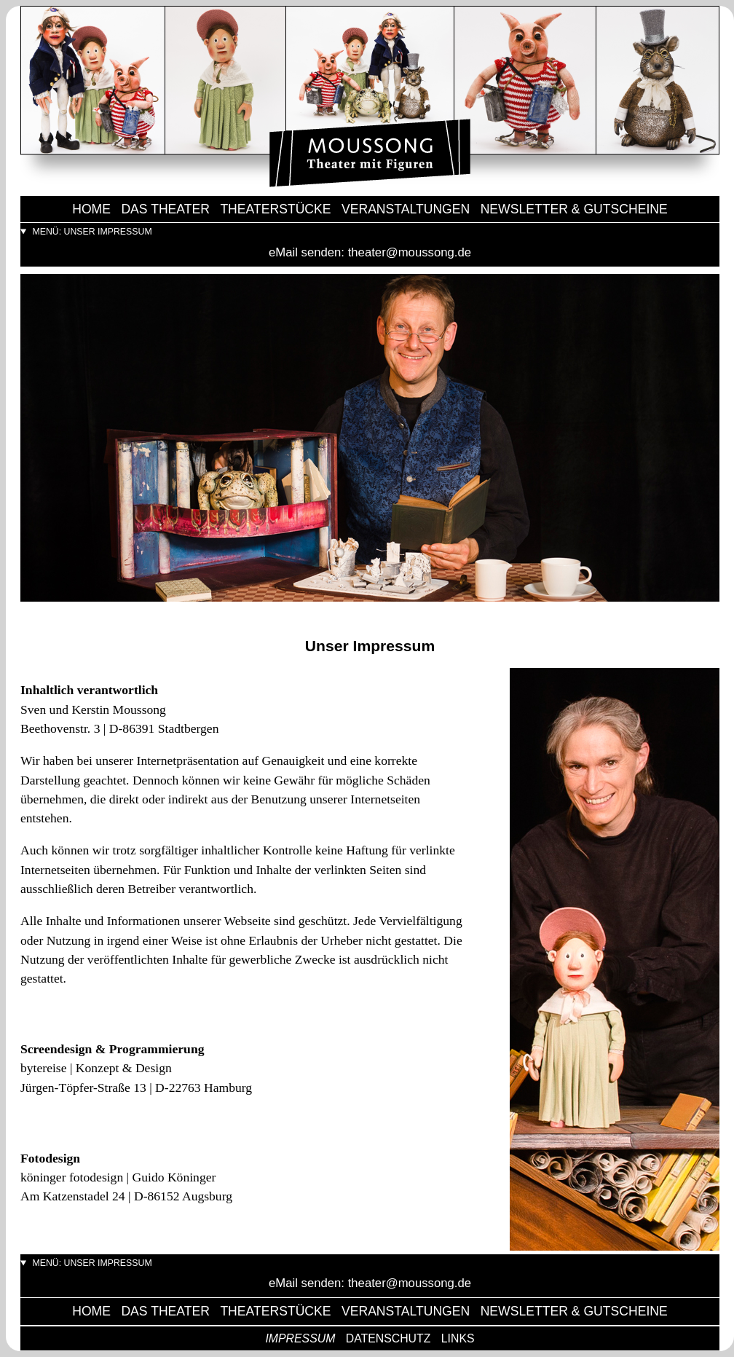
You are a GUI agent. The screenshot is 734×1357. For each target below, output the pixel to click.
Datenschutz (388, 1338)
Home (91, 209)
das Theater (165, 209)
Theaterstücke (275, 209)
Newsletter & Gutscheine (574, 209)
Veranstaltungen (406, 209)
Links (458, 1338)
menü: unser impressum (91, 232)
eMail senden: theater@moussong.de (370, 252)
